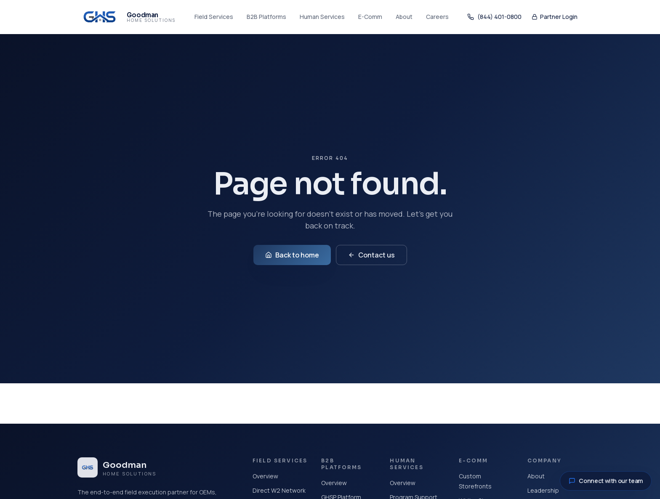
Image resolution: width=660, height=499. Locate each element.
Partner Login (555, 17)
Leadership (543, 490)
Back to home (292, 255)
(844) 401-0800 (494, 17)
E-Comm (370, 17)
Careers (437, 17)
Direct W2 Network (279, 490)
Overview (265, 476)
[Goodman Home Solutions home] (126, 16)
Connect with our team (606, 481)
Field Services (213, 17)
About (404, 17)
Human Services (322, 17)
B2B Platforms (266, 17)
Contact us (371, 255)
